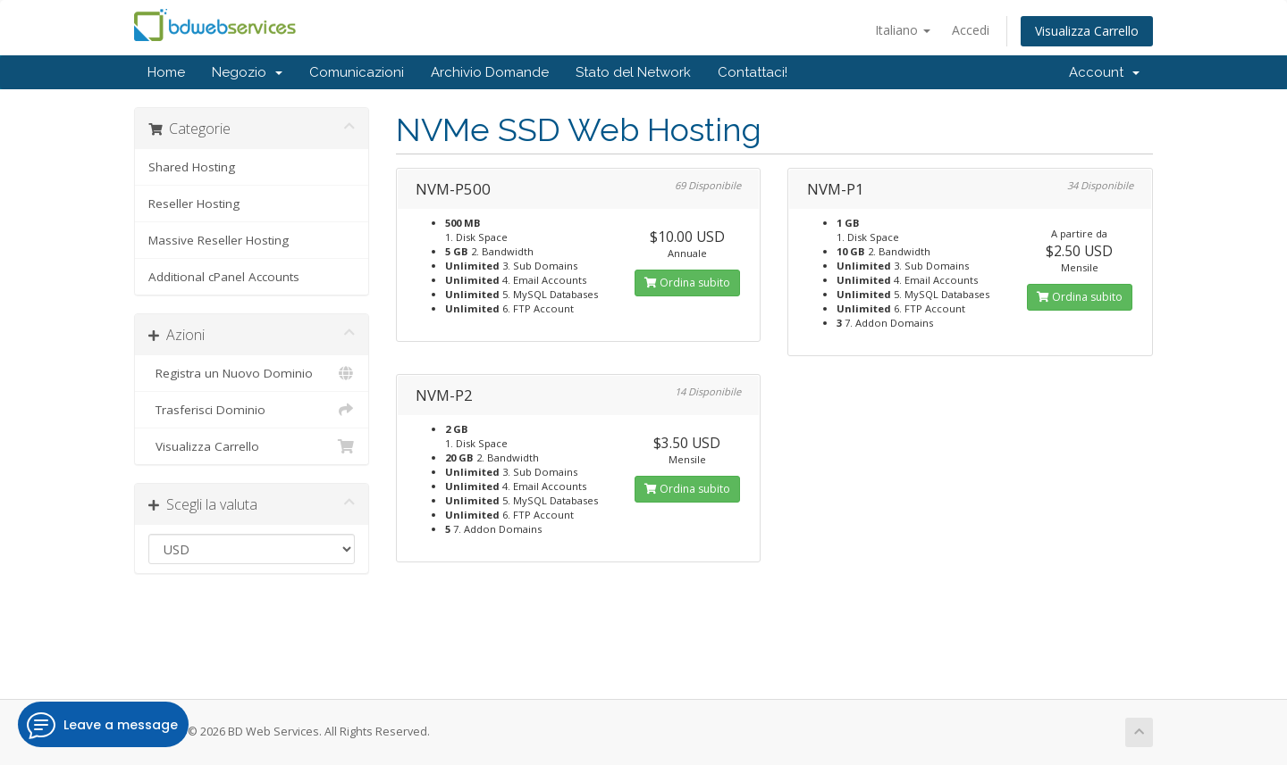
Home (166, 72)
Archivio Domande (490, 72)
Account (1104, 72)
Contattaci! (752, 72)
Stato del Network (633, 72)
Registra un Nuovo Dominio (251, 373)
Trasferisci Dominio (251, 409)
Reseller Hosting (194, 203)
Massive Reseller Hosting (218, 240)
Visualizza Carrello (1087, 30)
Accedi (970, 29)
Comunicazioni (356, 72)
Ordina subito (687, 282)
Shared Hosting (191, 167)
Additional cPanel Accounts (223, 277)
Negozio (247, 72)
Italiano (902, 29)
